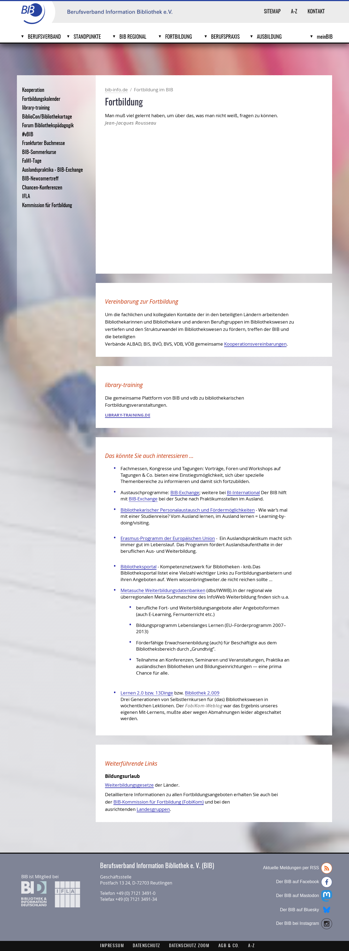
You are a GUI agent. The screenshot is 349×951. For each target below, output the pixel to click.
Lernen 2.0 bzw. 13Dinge (147, 693)
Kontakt (316, 11)
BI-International (243, 492)
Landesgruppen (153, 809)
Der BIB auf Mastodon (304, 896)
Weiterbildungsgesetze (129, 785)
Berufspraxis (225, 37)
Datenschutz (146, 946)
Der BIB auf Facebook (304, 882)
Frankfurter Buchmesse (43, 143)
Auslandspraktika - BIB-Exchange (52, 170)
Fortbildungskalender (41, 99)
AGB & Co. (228, 946)
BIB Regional (132, 37)
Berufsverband (44, 37)
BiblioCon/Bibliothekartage (47, 117)
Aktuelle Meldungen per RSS (297, 868)
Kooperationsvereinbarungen (255, 344)
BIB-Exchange (184, 492)
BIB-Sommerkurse (39, 152)
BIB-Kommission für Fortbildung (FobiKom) (158, 802)
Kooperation (33, 90)
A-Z (294, 11)
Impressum (112, 946)
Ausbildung (269, 37)
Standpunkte (87, 37)
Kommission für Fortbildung (47, 205)
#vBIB (27, 134)
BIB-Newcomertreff (40, 179)
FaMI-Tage (31, 161)
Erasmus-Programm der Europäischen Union (168, 538)
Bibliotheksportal (139, 566)
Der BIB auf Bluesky (306, 909)
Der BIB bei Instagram (304, 923)
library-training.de (127, 415)
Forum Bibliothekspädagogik (48, 125)
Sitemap (272, 11)
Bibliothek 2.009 (202, 693)
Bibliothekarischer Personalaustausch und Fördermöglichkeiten (188, 510)
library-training (36, 108)
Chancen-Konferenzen (42, 188)
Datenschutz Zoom (189, 946)
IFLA (26, 196)
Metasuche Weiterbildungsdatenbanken (163, 590)
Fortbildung (178, 37)
